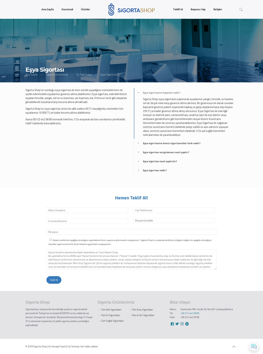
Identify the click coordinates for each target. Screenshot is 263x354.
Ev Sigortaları (84, 74)
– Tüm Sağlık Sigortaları (111, 321)
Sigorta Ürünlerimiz (57, 74)
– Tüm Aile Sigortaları (110, 309)
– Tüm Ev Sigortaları (109, 315)
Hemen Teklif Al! (131, 198)
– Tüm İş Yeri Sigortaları (142, 315)
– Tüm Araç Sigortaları (141, 309)
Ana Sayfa (31, 74)
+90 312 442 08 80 (190, 313)
